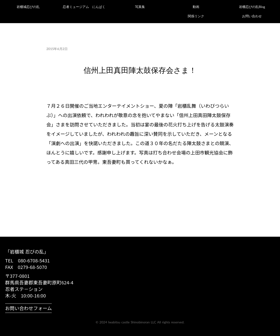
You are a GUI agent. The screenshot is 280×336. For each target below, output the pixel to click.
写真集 (140, 7)
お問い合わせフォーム (28, 308)
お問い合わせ (252, 16)
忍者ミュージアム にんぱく (84, 7)
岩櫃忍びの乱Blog (252, 7)
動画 (196, 7)
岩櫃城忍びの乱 (28, 7)
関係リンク (196, 16)
